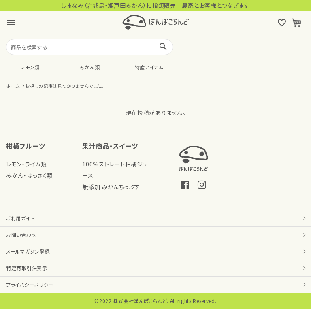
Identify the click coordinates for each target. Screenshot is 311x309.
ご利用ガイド (20, 218)
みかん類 (89, 67)
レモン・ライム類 (26, 164)
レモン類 (30, 67)
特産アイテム (149, 67)
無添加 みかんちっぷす (111, 187)
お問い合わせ (21, 234)
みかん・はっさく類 (29, 175)
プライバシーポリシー (29, 284)
